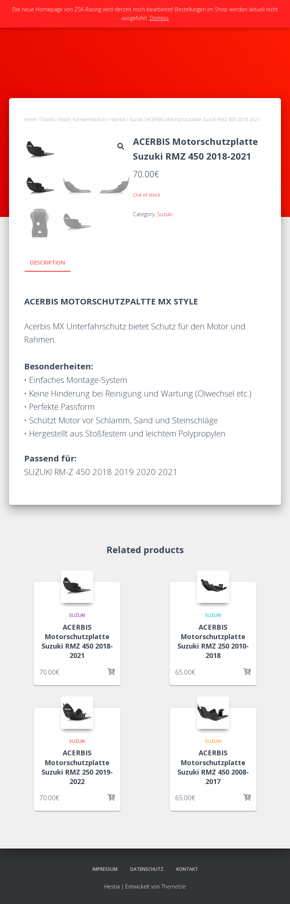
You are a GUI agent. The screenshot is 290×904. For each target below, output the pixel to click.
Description (47, 262)
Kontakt (187, 869)
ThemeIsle (173, 885)
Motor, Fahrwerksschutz (83, 119)
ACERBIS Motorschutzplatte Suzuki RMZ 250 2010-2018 (213, 641)
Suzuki (136, 119)
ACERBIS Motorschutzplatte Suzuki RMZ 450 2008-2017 (213, 767)
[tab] (53, 263)
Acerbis (118, 119)
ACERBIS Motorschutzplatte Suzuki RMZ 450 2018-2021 (77, 641)
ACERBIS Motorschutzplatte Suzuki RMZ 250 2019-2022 (77, 767)
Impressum (105, 869)
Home (30, 119)
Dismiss (159, 18)
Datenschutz (147, 869)
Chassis (47, 119)
